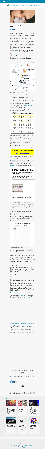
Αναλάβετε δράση (15, 445)
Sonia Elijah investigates (22, 378)
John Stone (31, 428)
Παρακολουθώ (30, 445)
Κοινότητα (19, 5)
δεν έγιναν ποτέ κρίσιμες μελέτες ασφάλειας (26, 105)
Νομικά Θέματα (25, 5)
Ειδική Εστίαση (27, 445)
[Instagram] (5, 1)
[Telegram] (7, 1)
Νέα (20, 445)
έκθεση (18, 140)
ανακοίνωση (12, 165)
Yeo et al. (26, 41)
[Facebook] (3, 1)
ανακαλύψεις (21, 295)
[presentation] (11, 403)
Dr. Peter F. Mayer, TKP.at (33, 413)
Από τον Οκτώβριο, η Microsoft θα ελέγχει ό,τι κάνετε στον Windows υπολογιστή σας (16, 392)
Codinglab (24, 447)
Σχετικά (12, 445)
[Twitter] (4, 1)
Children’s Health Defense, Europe (25, 297)
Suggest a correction (13, 380)
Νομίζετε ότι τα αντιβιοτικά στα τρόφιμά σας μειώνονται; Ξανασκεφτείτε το (22, 408)
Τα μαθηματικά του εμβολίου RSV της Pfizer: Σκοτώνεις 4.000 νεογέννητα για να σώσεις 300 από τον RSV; (29, 392)
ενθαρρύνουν (12, 161)
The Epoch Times (10, 413)
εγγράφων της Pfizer (23, 332)
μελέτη (22, 40)
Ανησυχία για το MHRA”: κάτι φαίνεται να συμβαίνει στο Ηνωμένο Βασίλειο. (33, 426)
